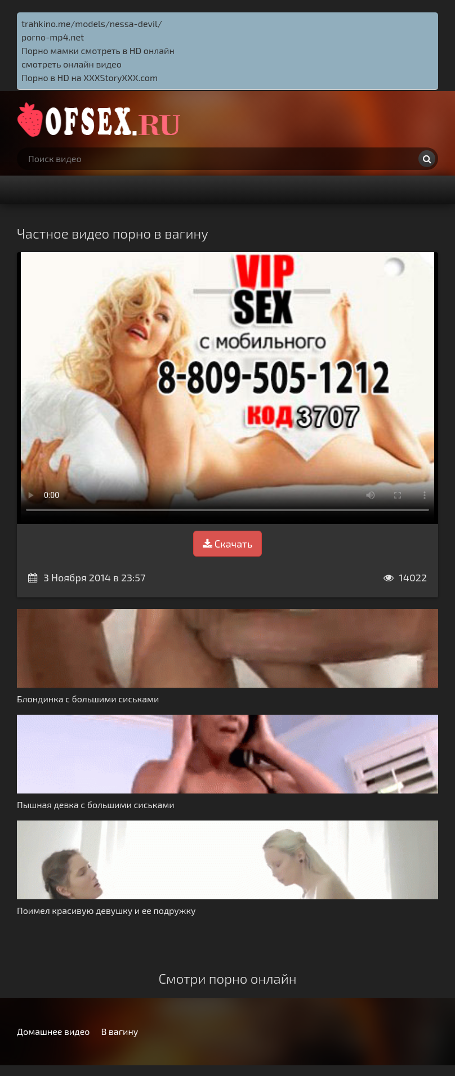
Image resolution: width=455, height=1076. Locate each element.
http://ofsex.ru (101, 119)
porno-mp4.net (52, 37)
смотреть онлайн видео (71, 64)
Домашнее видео (53, 1031)
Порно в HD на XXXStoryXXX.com (89, 77)
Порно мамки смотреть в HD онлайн (98, 50)
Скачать (227, 543)
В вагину (119, 1031)
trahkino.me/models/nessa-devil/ (91, 23)
